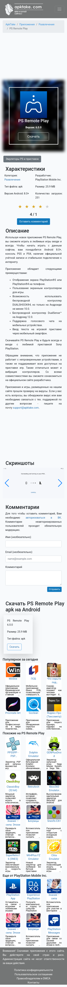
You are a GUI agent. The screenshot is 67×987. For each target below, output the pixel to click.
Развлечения (12, 179)
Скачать (33, 136)
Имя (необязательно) (18, 537)
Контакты (33, 982)
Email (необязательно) (18, 552)
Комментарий (13, 567)
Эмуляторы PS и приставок (22, 159)
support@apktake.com (26, 407)
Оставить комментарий (33, 221)
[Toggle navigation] (59, 9)
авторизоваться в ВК (43, 517)
